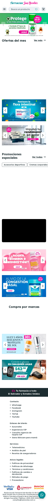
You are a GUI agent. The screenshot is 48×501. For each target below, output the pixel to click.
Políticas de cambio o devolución (22, 473)
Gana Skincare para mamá (24, 437)
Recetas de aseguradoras (24, 453)
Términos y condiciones (23, 469)
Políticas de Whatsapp (22, 466)
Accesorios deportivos (14, 165)
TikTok (15, 414)
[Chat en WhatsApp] (41, 494)
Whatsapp (16, 405)
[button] (4, 9)
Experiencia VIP (19, 430)
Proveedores (18, 480)
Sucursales (17, 427)
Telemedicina (18, 447)
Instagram (17, 411)
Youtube (15, 417)
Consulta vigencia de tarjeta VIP (21, 434)
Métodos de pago (20, 477)
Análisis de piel (19, 450)
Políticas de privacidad (22, 463)
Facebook (16, 408)
